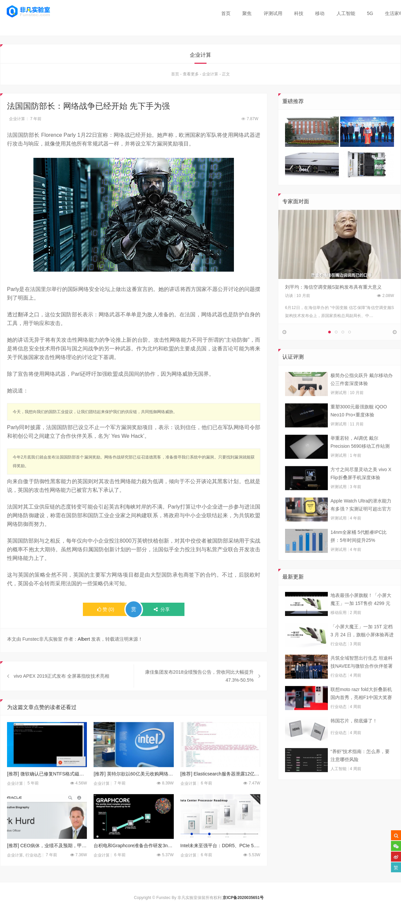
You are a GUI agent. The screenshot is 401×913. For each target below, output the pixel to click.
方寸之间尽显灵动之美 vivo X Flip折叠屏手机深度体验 (360, 487)
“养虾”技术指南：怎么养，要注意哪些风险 (360, 769)
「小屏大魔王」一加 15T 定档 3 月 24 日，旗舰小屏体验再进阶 (362, 645)
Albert (84, 639)
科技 (298, 13)
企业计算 (210, 74)
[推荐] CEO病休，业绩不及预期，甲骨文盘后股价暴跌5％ (47, 859)
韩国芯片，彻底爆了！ (353, 734)
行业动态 (338, 657)
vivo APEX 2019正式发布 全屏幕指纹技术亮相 (61, 689)
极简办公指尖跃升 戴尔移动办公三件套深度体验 (361, 393)
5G (370, 13)
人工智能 (346, 13)
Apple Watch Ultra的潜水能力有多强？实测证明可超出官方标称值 (360, 519)
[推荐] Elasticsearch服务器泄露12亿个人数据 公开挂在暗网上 (220, 787)
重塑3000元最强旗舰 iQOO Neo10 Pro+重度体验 (358, 424)
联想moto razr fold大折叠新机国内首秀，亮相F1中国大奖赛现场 (361, 707)
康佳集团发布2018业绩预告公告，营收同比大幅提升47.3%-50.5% (199, 689)
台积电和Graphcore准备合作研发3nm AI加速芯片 (133, 859)
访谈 (289, 295)
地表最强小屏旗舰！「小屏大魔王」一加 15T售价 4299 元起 (360, 613)
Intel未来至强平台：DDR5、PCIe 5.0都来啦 (220, 859)
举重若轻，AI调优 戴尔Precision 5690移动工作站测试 (360, 456)
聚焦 (247, 13)
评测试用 (273, 13)
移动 (319, 13)
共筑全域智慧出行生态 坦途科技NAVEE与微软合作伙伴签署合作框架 (361, 676)
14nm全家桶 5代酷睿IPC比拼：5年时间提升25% (358, 550)
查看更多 (191, 74)
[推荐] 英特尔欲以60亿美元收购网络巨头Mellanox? (133, 787)
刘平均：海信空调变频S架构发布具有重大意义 (333, 287)
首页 (226, 13)
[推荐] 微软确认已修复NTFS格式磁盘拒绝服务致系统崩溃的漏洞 (47, 787)
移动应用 (338, 626)
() (105, 609)
